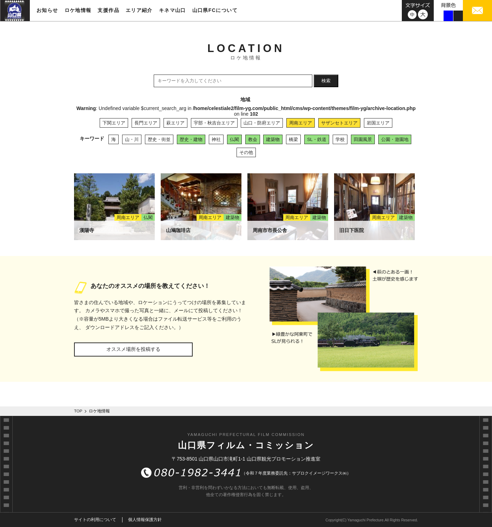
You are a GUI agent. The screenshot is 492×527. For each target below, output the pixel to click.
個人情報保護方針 (145, 520)
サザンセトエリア (339, 123)
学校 (340, 139)
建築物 (273, 139)
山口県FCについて (215, 10)
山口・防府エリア (262, 123)
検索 (326, 80)
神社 (216, 139)
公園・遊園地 (394, 139)
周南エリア (300, 123)
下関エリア (113, 123)
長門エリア (145, 123)
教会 (252, 139)
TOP (78, 411)
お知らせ (47, 10)
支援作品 (108, 10)
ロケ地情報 (78, 10)
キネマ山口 (172, 10)
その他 (246, 152)
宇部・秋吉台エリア (214, 123)
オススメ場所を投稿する (133, 349)
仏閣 (234, 139)
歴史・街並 (159, 139)
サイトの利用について (95, 520)
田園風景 (363, 139)
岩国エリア (378, 123)
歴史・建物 (191, 139)
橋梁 (293, 139)
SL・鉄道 (316, 139)
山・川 (132, 139)
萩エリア (175, 123)
